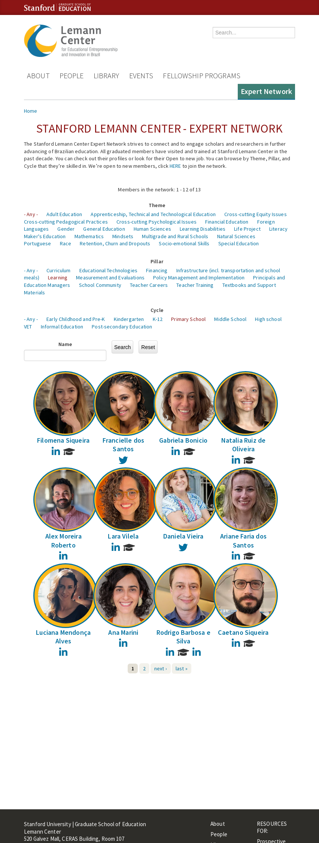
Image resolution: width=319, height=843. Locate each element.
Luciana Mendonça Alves (63, 636)
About (38, 75)
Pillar (157, 261)
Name (65, 344)
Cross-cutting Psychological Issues (156, 221)
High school (268, 319)
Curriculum (58, 270)
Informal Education (62, 326)
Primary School (188, 319)
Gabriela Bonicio (183, 440)
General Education (104, 228)
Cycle (157, 310)
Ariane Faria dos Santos (243, 540)
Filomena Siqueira (63, 440)
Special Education (238, 243)
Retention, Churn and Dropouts (115, 243)
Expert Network (266, 91)
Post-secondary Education (122, 326)
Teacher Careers (149, 285)
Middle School (230, 319)
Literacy (278, 228)
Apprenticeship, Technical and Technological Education (153, 214)
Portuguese (37, 243)
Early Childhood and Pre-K (75, 319)
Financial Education (227, 221)
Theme (157, 205)
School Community (100, 285)
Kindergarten (129, 319)
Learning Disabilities (202, 228)
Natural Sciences (236, 236)
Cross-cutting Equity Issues (255, 214)
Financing (156, 270)
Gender (66, 228)
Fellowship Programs (201, 75)
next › (160, 668)
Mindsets (122, 236)
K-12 (158, 319)
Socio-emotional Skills (184, 243)
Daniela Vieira (183, 536)
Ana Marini (123, 632)
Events (141, 75)
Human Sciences (152, 228)
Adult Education (64, 214)
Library (106, 75)
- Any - (31, 214)
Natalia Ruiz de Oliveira (243, 444)
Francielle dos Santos (124, 444)
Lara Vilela (123, 536)
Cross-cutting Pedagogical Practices (66, 221)
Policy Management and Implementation (198, 277)
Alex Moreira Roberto (63, 540)
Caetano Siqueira (243, 632)
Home (30, 110)
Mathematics (89, 236)
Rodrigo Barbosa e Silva (183, 636)
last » (182, 668)
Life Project (247, 228)
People (72, 75)
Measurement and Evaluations (110, 277)
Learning (57, 277)
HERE (175, 166)
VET (28, 326)
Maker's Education (45, 236)
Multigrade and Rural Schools (175, 236)
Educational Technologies (108, 270)
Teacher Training (194, 285)
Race (66, 243)
